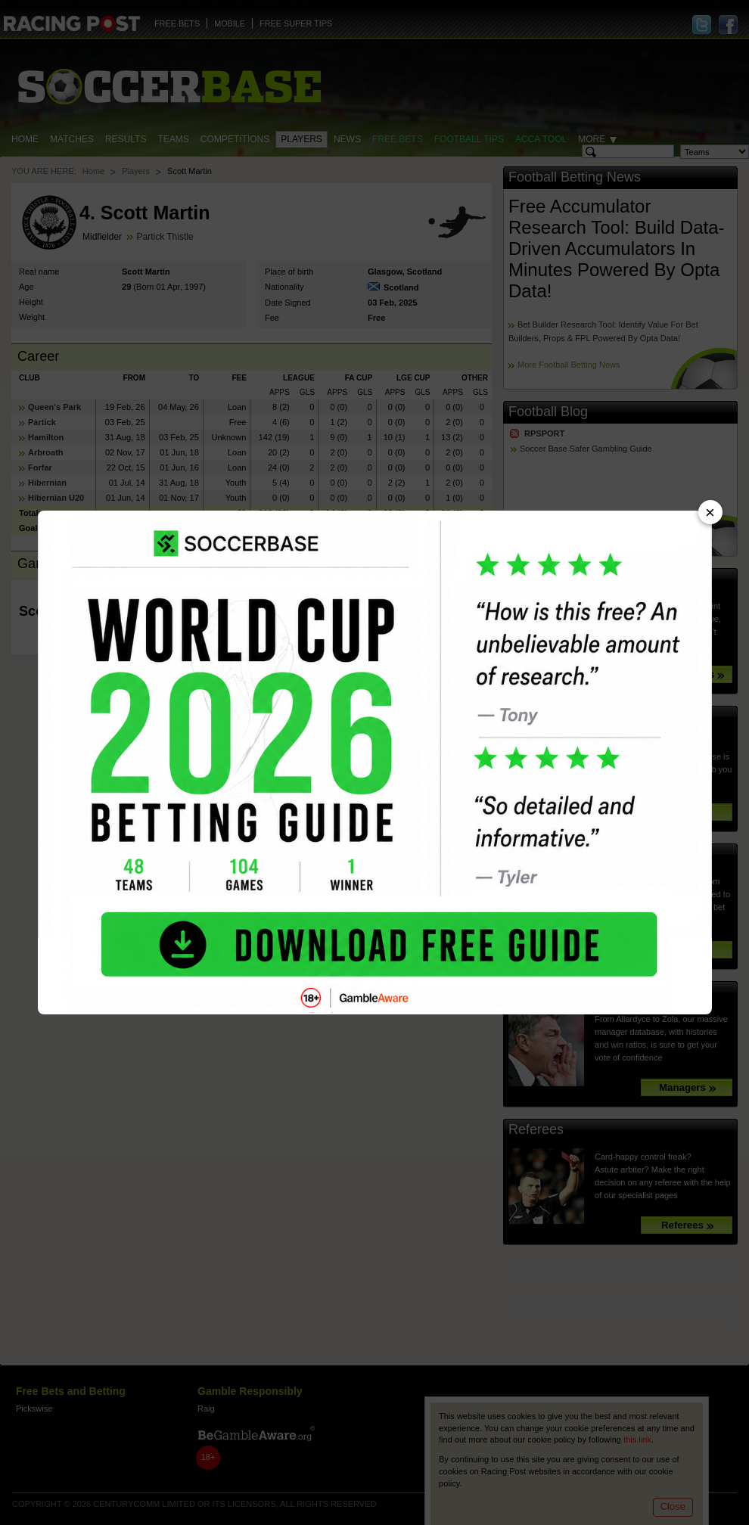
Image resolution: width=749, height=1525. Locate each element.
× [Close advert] (710, 512)
